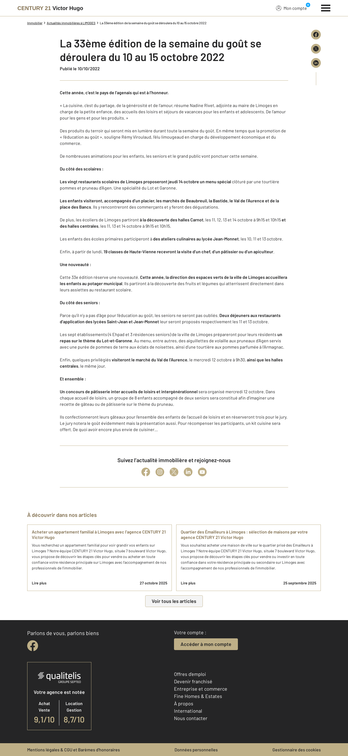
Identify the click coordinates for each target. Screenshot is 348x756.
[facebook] (32, 645)
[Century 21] (50, 8)
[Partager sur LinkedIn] (316, 63)
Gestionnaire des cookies (296, 749)
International (188, 711)
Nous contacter (190, 718)
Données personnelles (196, 749)
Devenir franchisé (193, 681)
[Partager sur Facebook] (316, 34)
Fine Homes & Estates (198, 696)
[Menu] (326, 7)
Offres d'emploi (190, 674)
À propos (183, 703)
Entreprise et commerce (200, 689)
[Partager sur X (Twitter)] (316, 49)
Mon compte (291, 8)
